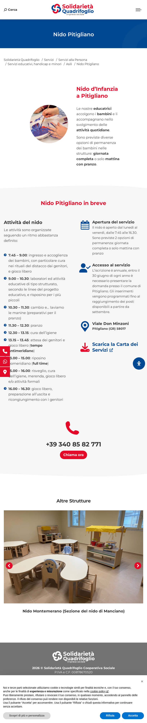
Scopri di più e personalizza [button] (26, 715)
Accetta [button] (133, 715)
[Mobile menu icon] (138, 9)
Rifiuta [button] (110, 715)
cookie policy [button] (99, 691)
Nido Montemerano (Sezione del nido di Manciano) (74, 611)
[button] (9, 565)
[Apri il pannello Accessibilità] (139, 363)
